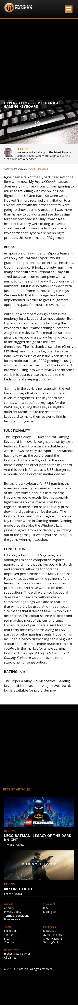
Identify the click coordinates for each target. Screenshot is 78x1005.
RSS (45, 908)
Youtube (9, 942)
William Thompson (38, 169)
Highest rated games (17, 953)
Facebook (10, 931)
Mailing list (49, 912)
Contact (9, 908)
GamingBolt (50, 942)
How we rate (12, 919)
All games (10, 957)
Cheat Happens (52, 938)
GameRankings (52, 934)
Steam (8, 938)
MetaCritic (49, 931)
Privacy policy (12, 912)
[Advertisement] (37, 59)
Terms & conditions (16, 915)
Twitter (8, 934)
